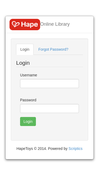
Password (28, 100)
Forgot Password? (53, 49)
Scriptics (76, 148)
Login (24, 49)
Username (28, 75)
